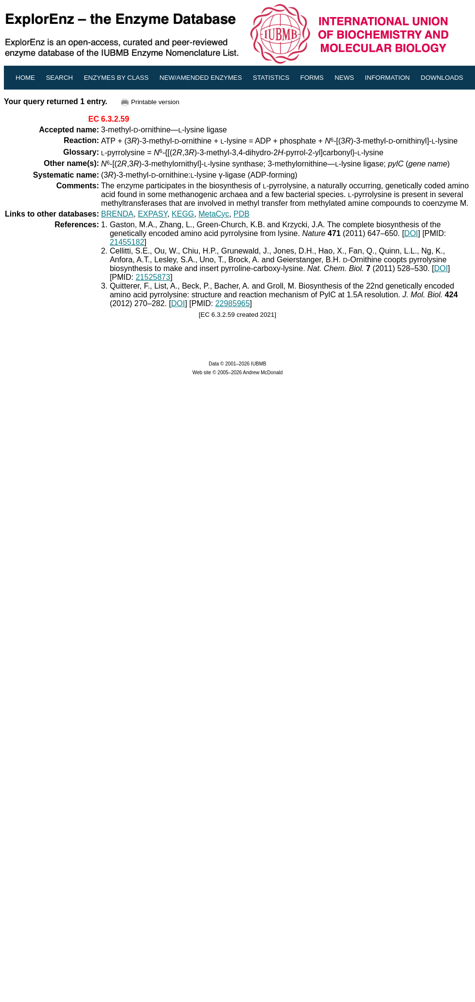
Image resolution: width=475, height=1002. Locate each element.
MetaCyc (213, 214)
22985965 (232, 303)
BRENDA (117, 214)
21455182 (127, 242)
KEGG (183, 214)
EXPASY (152, 214)
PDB (241, 214)
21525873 (153, 277)
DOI (411, 233)
